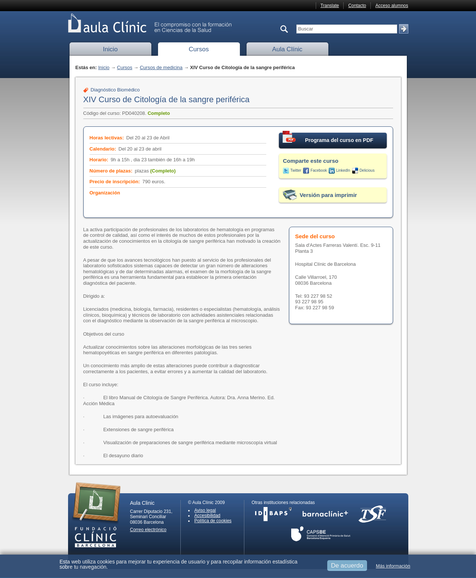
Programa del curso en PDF (328, 138)
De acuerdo (347, 565)
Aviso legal (205, 510)
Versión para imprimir (328, 195)
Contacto (357, 5)
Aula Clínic (287, 49)
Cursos (199, 49)
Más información (393, 566)
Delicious (367, 170)
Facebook (319, 170)
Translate (330, 5)
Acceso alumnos (391, 5)
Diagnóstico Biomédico (115, 90)
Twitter (295, 170)
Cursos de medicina (161, 67)
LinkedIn (343, 170)
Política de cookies (213, 520)
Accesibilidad (207, 515)
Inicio (110, 49)
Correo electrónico (148, 529)
